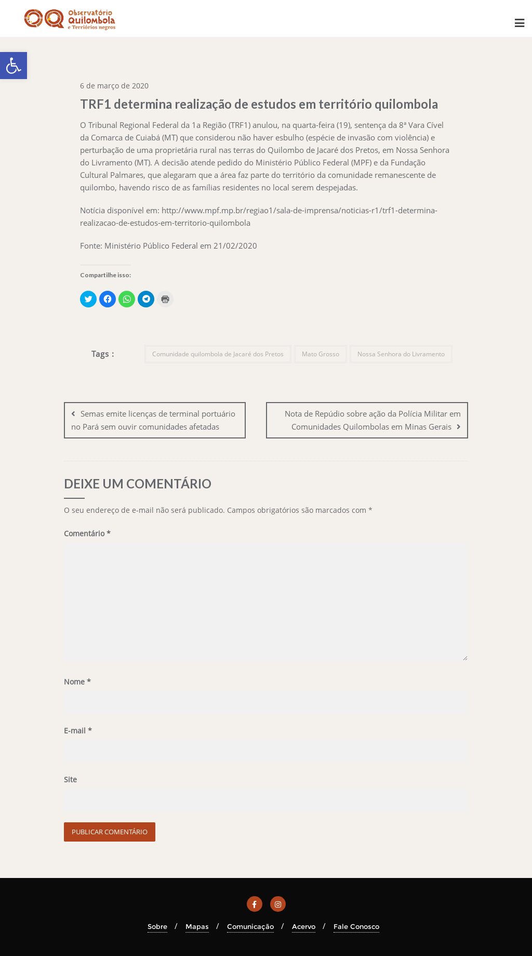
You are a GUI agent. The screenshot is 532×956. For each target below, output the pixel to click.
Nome (77, 682)
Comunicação (250, 926)
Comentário (87, 533)
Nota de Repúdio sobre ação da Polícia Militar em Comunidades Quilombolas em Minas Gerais (373, 420)
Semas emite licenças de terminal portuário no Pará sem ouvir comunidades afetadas (153, 420)
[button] (13, 65)
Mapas (197, 926)
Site (70, 779)
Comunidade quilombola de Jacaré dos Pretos (218, 354)
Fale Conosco (356, 926)
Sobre (157, 926)
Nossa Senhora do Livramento (401, 354)
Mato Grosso (320, 354)
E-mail (78, 730)
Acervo (303, 926)
